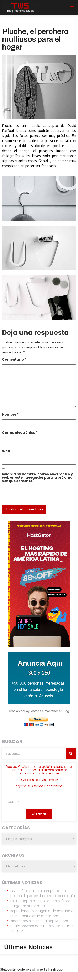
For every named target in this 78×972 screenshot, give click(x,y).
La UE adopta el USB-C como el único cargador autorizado (40, 903)
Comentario (14, 360)
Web (6, 451)
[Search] (71, 753)
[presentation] (30, 496)
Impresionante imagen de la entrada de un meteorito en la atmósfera (43, 913)
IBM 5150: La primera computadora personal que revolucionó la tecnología (42, 893)
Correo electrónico (20, 433)
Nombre (10, 415)
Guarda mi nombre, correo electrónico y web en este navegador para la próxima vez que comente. (37, 478)
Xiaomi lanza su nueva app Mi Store (39, 920)
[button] (72, 7)
